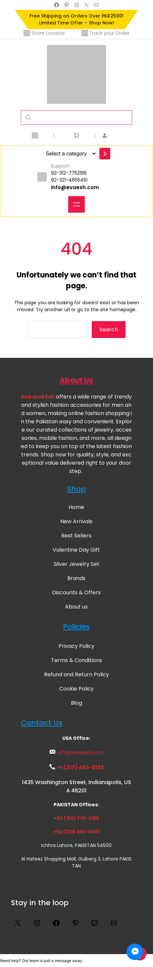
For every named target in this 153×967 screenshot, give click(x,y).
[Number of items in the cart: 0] (76, 135)
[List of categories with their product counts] (70, 153)
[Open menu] (76, 204)
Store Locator (44, 32)
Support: (60, 166)
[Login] (117, 135)
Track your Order (105, 32)
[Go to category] (104, 153)
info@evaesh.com (75, 187)
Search (108, 329)
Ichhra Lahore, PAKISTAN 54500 (76, 845)
